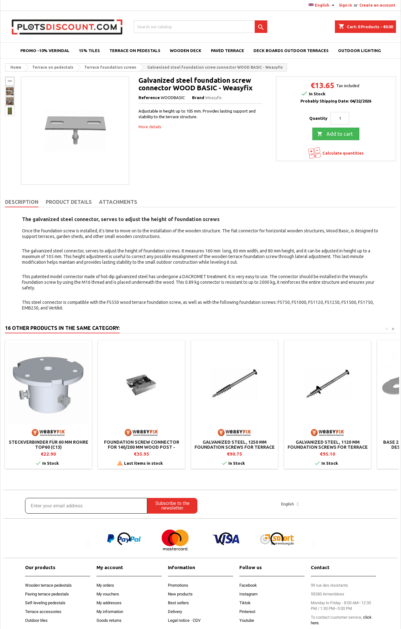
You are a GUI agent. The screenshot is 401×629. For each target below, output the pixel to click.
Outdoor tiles (36, 620)
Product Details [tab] (69, 202)
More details (149, 126)
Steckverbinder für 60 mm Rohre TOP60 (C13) (48, 445)
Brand (198, 97)
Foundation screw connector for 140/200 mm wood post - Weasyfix (141, 447)
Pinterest (247, 611)
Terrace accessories (43, 611)
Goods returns (109, 620)
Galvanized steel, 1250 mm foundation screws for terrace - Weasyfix (235, 447)
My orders (105, 585)
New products (180, 594)
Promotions (178, 585)
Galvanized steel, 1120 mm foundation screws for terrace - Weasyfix (328, 447)
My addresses (109, 602)
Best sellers (178, 602)
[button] (88, 543)
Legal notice (179, 620)
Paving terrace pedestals (47, 594)
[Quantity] (340, 118)
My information (109, 611)
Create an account (377, 5)
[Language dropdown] (322, 5)
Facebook (248, 585)
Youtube (246, 620)
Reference (149, 97)
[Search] (200, 26)
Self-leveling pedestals (45, 602)
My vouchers (107, 594)
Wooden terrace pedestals (48, 585)
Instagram (248, 594)
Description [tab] (22, 202)
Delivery (175, 611)
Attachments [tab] (118, 202)
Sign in (345, 5)
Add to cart (335, 134)
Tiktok (245, 602)
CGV (196, 620)
